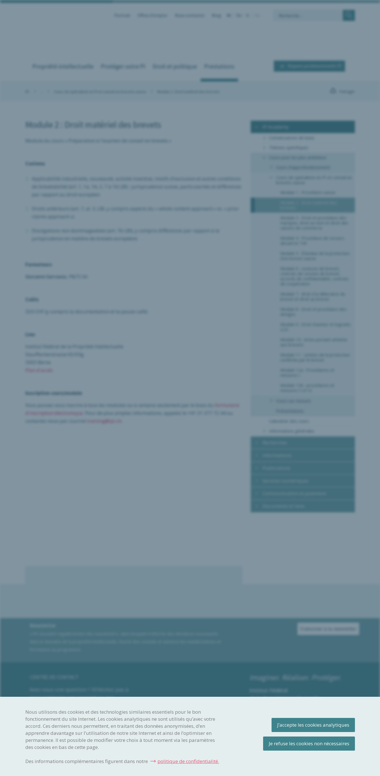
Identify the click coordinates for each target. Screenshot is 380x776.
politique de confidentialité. (188, 761)
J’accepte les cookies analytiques (313, 725)
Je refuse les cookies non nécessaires (309, 743)
